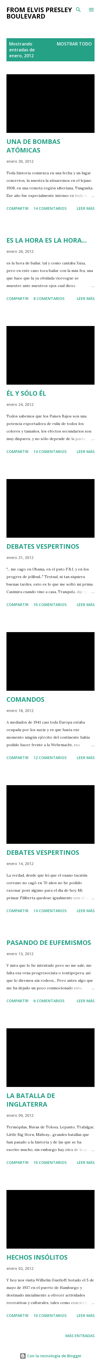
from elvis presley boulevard (39, 12)
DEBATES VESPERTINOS (42, 546)
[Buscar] (78, 9)
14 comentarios (50, 208)
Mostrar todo (74, 44)
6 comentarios (48, 1000)
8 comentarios (48, 298)
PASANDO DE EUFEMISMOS (48, 942)
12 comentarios (50, 757)
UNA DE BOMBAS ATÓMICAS (33, 145)
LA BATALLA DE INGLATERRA (30, 1099)
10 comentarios (50, 604)
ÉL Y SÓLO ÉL (26, 393)
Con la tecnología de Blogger (51, 1355)
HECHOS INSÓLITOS (37, 1257)
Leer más (86, 208)
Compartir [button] (17, 208)
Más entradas (80, 1335)
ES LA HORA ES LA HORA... (46, 240)
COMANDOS (25, 699)
